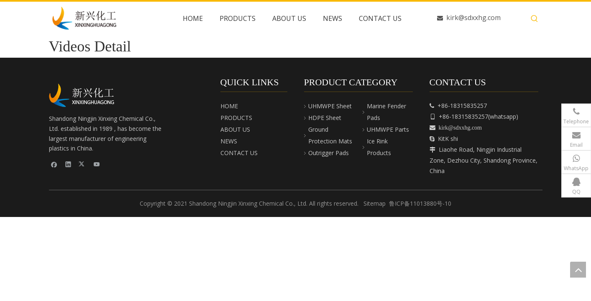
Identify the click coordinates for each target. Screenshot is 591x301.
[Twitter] (82, 163)
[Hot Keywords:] (534, 18)
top (578, 270)
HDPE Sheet (324, 118)
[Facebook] (54, 163)
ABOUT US (235, 129)
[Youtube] (97, 163)
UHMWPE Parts (388, 129)
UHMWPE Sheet (330, 106)
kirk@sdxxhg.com (473, 17)
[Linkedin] (68, 163)
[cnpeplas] (84, 95)
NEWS (228, 141)
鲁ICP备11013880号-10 (420, 203)
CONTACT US (239, 153)
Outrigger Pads (328, 153)
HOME (229, 106)
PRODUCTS (236, 118)
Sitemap (374, 203)
